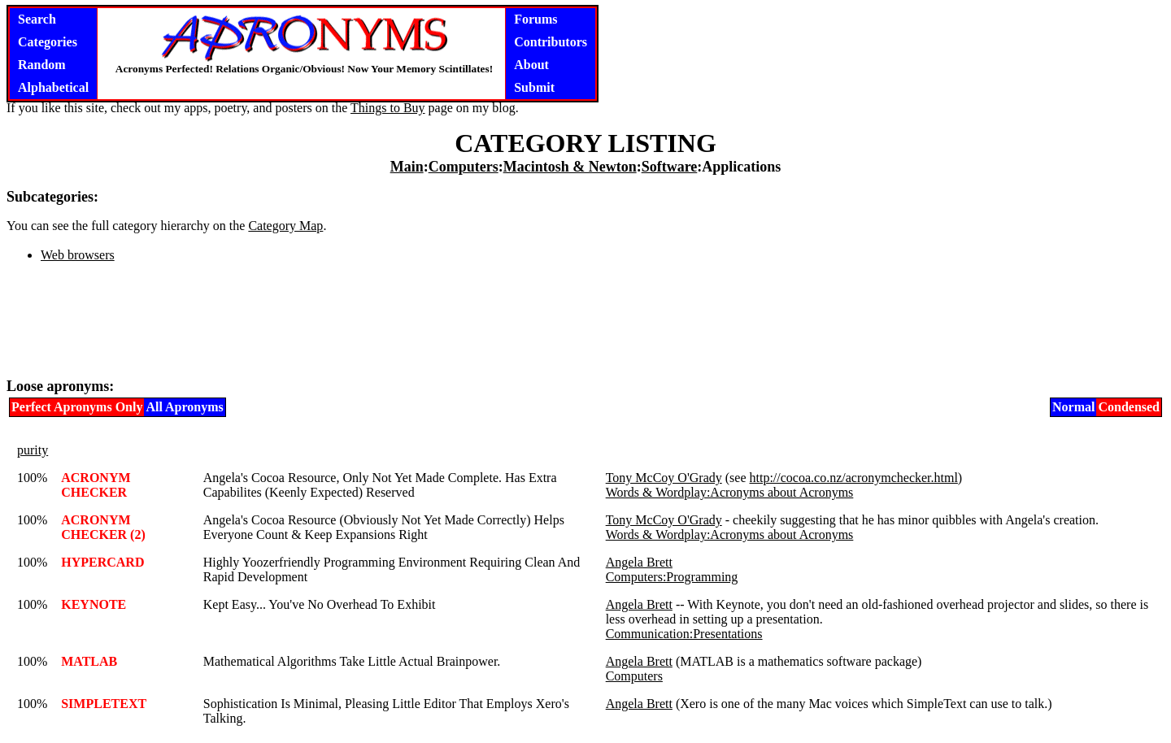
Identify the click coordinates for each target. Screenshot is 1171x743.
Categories (47, 42)
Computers (463, 167)
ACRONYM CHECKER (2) (103, 527)
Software (670, 167)
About (531, 65)
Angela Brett (639, 562)
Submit (534, 87)
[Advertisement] (585, 326)
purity (32, 450)
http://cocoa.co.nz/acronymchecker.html (854, 477)
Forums (535, 19)
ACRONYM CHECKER (95, 485)
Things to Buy (387, 108)
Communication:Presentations (684, 634)
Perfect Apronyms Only (76, 407)
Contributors (550, 42)
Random (42, 65)
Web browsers (78, 255)
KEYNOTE (93, 604)
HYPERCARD (102, 562)
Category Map (285, 225)
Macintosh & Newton (570, 167)
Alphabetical (53, 87)
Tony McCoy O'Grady (664, 477)
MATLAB (89, 661)
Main (407, 167)
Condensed (1129, 407)
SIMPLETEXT (103, 703)
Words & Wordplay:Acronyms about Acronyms (730, 492)
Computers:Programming (672, 577)
